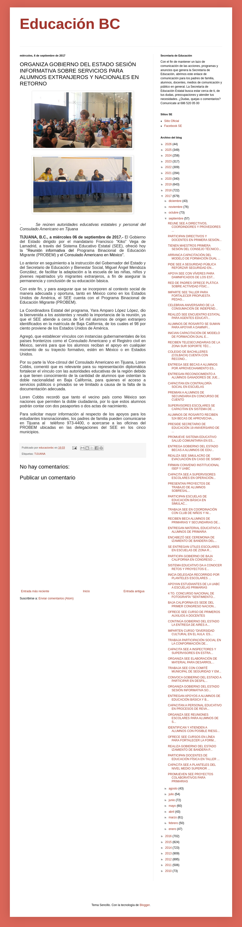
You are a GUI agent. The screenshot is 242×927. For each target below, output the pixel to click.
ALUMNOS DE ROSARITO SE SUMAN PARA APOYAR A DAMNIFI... (194, 325)
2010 (169, 871)
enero (173, 829)
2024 (169, 155)
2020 (169, 178)
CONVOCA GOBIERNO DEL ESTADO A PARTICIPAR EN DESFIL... (194, 679)
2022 (169, 167)
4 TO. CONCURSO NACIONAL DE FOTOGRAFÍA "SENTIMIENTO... (191, 595)
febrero (174, 823)
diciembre (175, 201)
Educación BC (70, 24)
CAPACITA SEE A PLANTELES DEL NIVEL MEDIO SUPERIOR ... (192, 766)
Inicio (86, 591)
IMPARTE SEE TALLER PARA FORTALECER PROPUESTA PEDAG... (189, 296)
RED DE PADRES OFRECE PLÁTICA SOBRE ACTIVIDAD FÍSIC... (193, 284)
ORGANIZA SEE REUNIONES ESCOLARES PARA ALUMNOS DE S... (193, 718)
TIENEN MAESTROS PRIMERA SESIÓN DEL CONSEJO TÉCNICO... (194, 247)
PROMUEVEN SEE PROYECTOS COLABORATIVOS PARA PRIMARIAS (190, 777)
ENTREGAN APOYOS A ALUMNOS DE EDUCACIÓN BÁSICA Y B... (194, 697)
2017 (169, 196)
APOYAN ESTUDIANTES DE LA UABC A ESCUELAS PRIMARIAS (194, 585)
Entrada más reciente (35, 591)
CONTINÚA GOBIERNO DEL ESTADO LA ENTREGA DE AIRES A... (193, 623)
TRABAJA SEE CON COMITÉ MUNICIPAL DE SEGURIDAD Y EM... (194, 669)
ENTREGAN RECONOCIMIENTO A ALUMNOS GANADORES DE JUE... (194, 375)
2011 (169, 865)
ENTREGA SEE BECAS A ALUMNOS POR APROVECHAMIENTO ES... (193, 366)
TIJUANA (39, 453)
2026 (169, 144)
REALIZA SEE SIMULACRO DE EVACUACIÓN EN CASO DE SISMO (194, 457)
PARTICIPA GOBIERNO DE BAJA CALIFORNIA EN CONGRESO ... (192, 557)
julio (172, 794)
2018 (169, 190)
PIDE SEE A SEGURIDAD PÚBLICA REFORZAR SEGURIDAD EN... (192, 266)
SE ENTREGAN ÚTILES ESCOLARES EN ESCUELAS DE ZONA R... (193, 548)
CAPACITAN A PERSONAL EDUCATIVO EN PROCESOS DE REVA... (195, 707)
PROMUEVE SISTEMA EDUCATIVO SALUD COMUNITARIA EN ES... (192, 438)
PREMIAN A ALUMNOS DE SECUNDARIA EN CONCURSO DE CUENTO (193, 396)
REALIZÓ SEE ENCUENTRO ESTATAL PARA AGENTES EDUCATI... (194, 316)
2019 (169, 184)
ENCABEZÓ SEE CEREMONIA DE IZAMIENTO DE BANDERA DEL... (192, 539)
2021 (169, 173)
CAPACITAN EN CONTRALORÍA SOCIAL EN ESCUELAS (189, 385)
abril (172, 811)
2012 (169, 859)
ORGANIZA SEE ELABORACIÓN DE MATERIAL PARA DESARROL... (192, 660)
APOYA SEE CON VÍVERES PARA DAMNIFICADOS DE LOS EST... (191, 275)
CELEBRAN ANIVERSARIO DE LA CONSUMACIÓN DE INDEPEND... (193, 306)
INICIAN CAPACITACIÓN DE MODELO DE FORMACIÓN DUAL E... (194, 334)
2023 (169, 161)
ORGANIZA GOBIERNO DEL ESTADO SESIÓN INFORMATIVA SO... (193, 688)
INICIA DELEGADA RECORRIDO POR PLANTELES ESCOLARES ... (194, 576)
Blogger (145, 905)
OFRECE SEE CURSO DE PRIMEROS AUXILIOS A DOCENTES (194, 613)
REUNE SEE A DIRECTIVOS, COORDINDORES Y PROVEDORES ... (194, 227)
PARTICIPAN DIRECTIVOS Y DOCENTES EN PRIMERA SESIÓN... (195, 238)
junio (172, 800)
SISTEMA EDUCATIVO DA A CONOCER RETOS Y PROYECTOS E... (195, 567)
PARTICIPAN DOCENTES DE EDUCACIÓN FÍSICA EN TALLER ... (194, 757)
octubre (174, 212)
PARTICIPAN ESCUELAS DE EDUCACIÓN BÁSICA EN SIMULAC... (187, 500)
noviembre (176, 207)
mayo (173, 806)
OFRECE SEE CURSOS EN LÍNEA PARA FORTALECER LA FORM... (192, 738)
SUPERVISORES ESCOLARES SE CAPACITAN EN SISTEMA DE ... (191, 407)
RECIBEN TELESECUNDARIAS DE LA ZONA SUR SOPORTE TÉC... (194, 344)
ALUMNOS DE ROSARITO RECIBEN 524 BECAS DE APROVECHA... (193, 416)
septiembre (176, 218)
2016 (169, 836)
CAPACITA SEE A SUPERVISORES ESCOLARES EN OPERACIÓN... (192, 476)
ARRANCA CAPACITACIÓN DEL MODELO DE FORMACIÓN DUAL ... (194, 256)
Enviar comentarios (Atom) (56, 598)
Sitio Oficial (171, 121)
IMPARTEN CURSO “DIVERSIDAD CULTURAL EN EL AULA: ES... (191, 632)
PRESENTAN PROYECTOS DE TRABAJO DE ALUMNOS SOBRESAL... (189, 487)
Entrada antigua (133, 591)
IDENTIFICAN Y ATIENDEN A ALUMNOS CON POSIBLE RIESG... (194, 729)
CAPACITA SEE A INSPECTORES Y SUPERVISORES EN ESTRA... (192, 651)
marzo (173, 817)
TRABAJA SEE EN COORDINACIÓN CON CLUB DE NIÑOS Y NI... (192, 511)
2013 (169, 853)
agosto (173, 788)
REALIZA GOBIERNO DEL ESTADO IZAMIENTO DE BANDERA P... (192, 748)
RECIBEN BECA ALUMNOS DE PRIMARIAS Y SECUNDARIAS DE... (194, 520)
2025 (169, 150)
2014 (169, 847)
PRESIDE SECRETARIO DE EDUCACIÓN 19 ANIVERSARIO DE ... (193, 427)
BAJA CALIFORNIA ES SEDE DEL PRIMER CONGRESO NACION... (192, 604)
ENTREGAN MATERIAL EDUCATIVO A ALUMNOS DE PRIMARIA (194, 529)
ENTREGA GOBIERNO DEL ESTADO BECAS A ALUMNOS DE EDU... (193, 448)
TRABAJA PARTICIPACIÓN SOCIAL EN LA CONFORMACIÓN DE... (194, 641)
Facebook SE (173, 126)
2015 (169, 842)
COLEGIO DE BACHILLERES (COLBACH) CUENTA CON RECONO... (188, 355)
